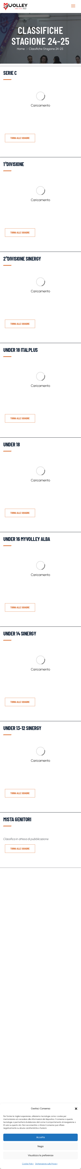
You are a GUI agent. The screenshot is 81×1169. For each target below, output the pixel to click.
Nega (40, 1146)
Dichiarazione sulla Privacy (46, 1164)
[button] (76, 1108)
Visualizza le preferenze (40, 1155)
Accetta (40, 1137)
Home (21, 49)
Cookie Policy (28, 1164)
